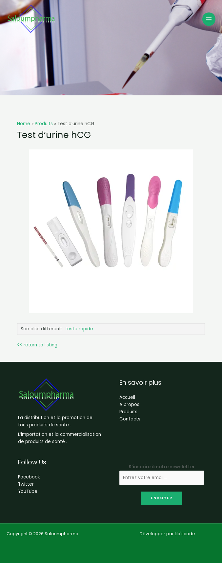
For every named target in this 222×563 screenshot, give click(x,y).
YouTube (27, 491)
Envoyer (161, 497)
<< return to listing (37, 345)
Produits (128, 412)
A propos (129, 404)
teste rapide (79, 329)
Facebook (29, 477)
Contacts (129, 419)
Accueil (127, 397)
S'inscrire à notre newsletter (162, 467)
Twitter (26, 484)
